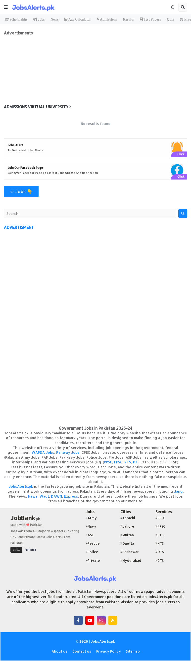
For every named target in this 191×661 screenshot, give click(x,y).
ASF (90, 535)
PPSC (108, 462)
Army (91, 518)
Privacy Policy (108, 651)
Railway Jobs (68, 452)
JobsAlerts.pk (21, 486)
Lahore (127, 526)
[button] (5, 7)
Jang (178, 491)
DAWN (56, 496)
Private (93, 560)
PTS (136, 462)
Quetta (127, 543)
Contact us (81, 651)
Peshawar (129, 552)
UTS (159, 552)
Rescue (93, 543)
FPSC (118, 462)
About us (59, 651)
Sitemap (133, 651)
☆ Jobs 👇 (21, 191)
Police (92, 552)
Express (71, 496)
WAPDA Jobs (43, 452)
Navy (91, 526)
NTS (127, 462)
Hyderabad (130, 560)
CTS (159, 560)
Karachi (127, 518)
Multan (127, 535)
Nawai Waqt (38, 496)
